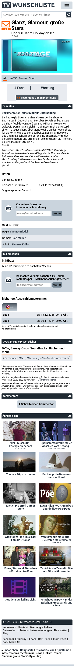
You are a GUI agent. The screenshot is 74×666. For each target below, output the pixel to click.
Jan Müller (19, 238)
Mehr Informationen (47, 380)
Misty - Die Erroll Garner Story (20, 507)
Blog (5, 633)
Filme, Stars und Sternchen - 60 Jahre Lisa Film (20, 570)
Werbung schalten (41, 627)
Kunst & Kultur (30, 112)
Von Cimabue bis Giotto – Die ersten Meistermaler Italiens (56, 539)
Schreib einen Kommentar (37, 404)
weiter (57, 213)
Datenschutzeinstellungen (36, 630)
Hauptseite (26, 650)
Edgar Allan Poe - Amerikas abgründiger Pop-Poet (56, 507)
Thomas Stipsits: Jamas (20, 474)
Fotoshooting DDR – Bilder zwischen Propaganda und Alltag (56, 602)
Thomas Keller (20, 244)
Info (5, 78)
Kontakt (23, 627)
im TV (13, 78)
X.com (32, 639)
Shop (32, 78)
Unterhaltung (48, 112)
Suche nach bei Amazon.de (37, 358)
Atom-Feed (59, 639)
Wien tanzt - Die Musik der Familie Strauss (20, 538)
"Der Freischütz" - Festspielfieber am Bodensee (20, 445)
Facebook (8, 639)
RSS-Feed (44, 639)
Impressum (9, 627)
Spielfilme (63, 650)
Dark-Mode (12, 642)
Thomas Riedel (19, 231)
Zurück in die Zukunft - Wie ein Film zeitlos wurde (56, 570)
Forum (23, 78)
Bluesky (21, 639)
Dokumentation (11, 112)
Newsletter (60, 630)
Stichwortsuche (45, 650)
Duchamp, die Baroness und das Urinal (56, 476)
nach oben (10, 650)
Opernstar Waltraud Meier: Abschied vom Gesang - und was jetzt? (56, 445)
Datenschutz (10, 630)
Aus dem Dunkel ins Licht (20, 599)
